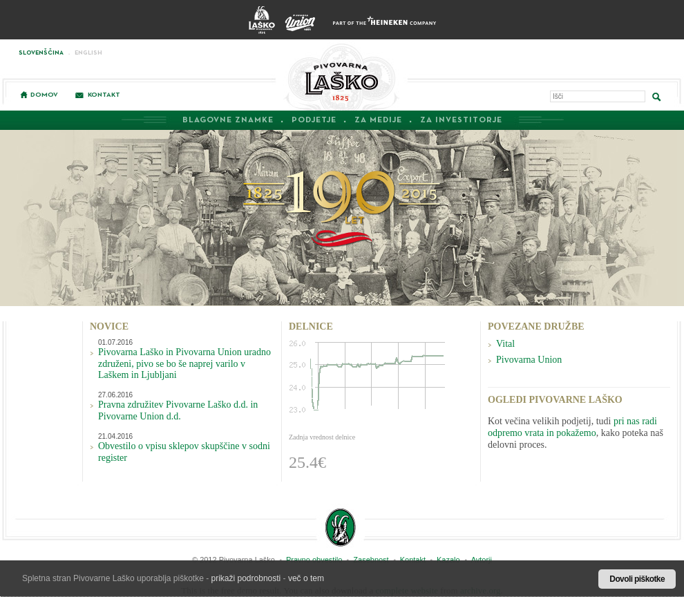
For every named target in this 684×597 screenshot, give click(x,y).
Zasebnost (370, 560)
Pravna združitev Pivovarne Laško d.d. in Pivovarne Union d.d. (178, 410)
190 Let (342, 209)
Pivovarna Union (529, 359)
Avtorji (481, 560)
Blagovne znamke (228, 120)
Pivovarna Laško (341, 76)
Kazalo (448, 560)
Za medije (378, 120)
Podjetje (314, 120)
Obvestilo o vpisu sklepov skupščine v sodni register (184, 452)
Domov (44, 94)
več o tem (306, 578)
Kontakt (104, 94)
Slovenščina (41, 53)
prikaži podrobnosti (246, 578)
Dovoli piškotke (637, 579)
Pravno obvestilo (314, 560)
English (88, 53)
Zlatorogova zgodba (340, 527)
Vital (505, 344)
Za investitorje (461, 120)
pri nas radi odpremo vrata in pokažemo (572, 427)
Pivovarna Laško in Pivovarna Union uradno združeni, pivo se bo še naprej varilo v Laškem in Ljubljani (184, 364)
